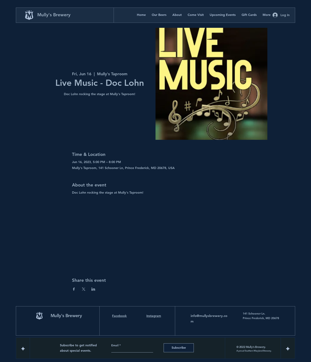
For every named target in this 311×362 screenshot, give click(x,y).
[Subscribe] (179, 347)
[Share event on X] (83, 289)
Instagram (153, 316)
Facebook (119, 316)
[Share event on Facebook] (74, 289)
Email (115, 345)
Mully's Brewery (53, 14)
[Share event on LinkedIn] (93, 289)
